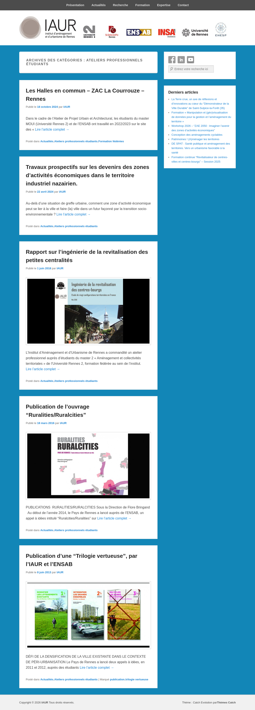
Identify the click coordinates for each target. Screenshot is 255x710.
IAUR (66, 106)
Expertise (163, 5)
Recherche (120, 5)
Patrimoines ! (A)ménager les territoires (195, 139)
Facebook (171, 59)
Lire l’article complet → (52, 129)
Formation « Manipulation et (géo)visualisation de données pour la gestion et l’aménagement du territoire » (201, 117)
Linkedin (181, 59)
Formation (142, 5)
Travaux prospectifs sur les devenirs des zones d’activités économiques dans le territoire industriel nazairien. (87, 175)
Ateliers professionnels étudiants (75, 141)
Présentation (75, 5)
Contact (183, 5)
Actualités (99, 5)
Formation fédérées (111, 141)
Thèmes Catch (226, 702)
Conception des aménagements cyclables (196, 134)
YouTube (190, 59)
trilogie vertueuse (136, 679)
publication (117, 679)
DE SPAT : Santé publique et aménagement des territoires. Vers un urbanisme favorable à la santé (200, 148)
